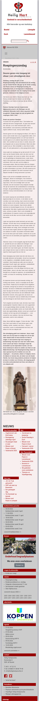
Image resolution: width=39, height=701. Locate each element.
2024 (9, 596)
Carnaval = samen (27, 446)
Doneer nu (19, 565)
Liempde (31, 30)
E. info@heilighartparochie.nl (13, 671)
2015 (17, 598)
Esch (6, 34)
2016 (13, 598)
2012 (29, 598)
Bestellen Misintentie (12, 687)
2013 (25, 598)
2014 (21, 598)
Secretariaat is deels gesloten (15, 586)
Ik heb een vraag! (11, 573)
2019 (29, 596)
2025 (5, 596)
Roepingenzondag (11, 580)
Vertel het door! (10, 680)
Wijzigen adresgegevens (13, 694)
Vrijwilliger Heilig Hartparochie (15, 692)
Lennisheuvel (29, 34)
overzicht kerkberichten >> (12, 532)
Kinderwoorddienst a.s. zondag (15, 582)
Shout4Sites (8, 58)
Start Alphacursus (11, 588)
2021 (21, 596)
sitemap (6, 699)
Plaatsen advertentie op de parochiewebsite (20, 689)
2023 (13, 596)
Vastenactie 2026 (11, 450)
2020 (25, 596)
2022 (17, 596)
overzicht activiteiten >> (11, 650)
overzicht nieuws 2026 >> (12, 592)
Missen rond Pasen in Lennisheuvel (26, 457)
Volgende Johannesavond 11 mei (16, 584)
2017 (9, 598)
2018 (5, 598)
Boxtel (6, 30)
